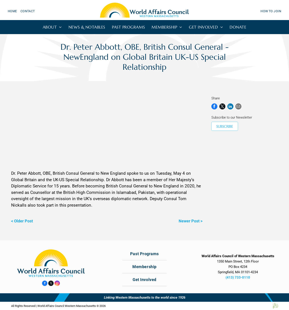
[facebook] (44, 284)
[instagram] (57, 284)
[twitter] (51, 284)
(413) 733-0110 (238, 277)
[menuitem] (14, 11)
